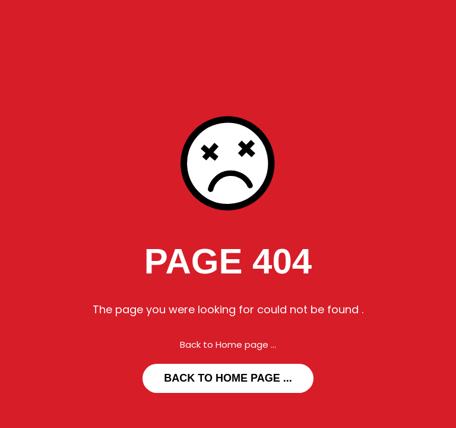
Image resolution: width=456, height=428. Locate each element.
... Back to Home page (228, 378)
